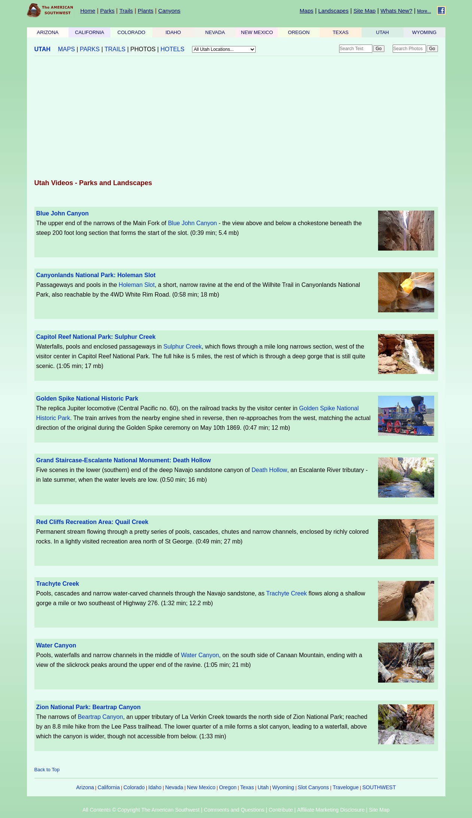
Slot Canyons (313, 787)
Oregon (228, 787)
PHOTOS (142, 49)
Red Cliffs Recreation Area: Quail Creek (92, 522)
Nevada (174, 787)
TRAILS (114, 49)
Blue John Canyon (62, 213)
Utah (263, 787)
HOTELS (173, 49)
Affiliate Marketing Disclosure (331, 810)
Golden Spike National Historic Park (87, 398)
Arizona (85, 787)
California (109, 787)
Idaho (154, 787)
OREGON (299, 32)
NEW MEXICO (257, 32)
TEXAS (341, 32)
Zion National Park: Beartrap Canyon (88, 707)
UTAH (382, 32)
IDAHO (173, 32)
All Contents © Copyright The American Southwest (141, 810)
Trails (126, 10)
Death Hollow (269, 470)
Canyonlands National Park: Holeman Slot (96, 275)
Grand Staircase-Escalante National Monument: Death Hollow (123, 460)
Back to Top (47, 769)
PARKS (90, 49)
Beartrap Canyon (100, 717)
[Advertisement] (236, 118)
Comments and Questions (234, 810)
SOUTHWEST (379, 787)
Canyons (169, 10)
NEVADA (215, 32)
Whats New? (396, 10)
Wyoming (283, 787)
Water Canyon (56, 645)
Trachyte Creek (57, 583)
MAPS (66, 49)
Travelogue (346, 787)
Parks (107, 10)
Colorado (134, 787)
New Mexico (201, 787)
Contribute (281, 810)
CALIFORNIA (89, 32)
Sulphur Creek (183, 346)
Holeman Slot (137, 285)
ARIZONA (48, 32)
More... (424, 11)
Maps (307, 10)
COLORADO (131, 32)
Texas (247, 787)
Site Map (364, 10)
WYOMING (424, 32)
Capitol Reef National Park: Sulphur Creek (96, 337)
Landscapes (333, 10)
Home (87, 10)
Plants (145, 10)
